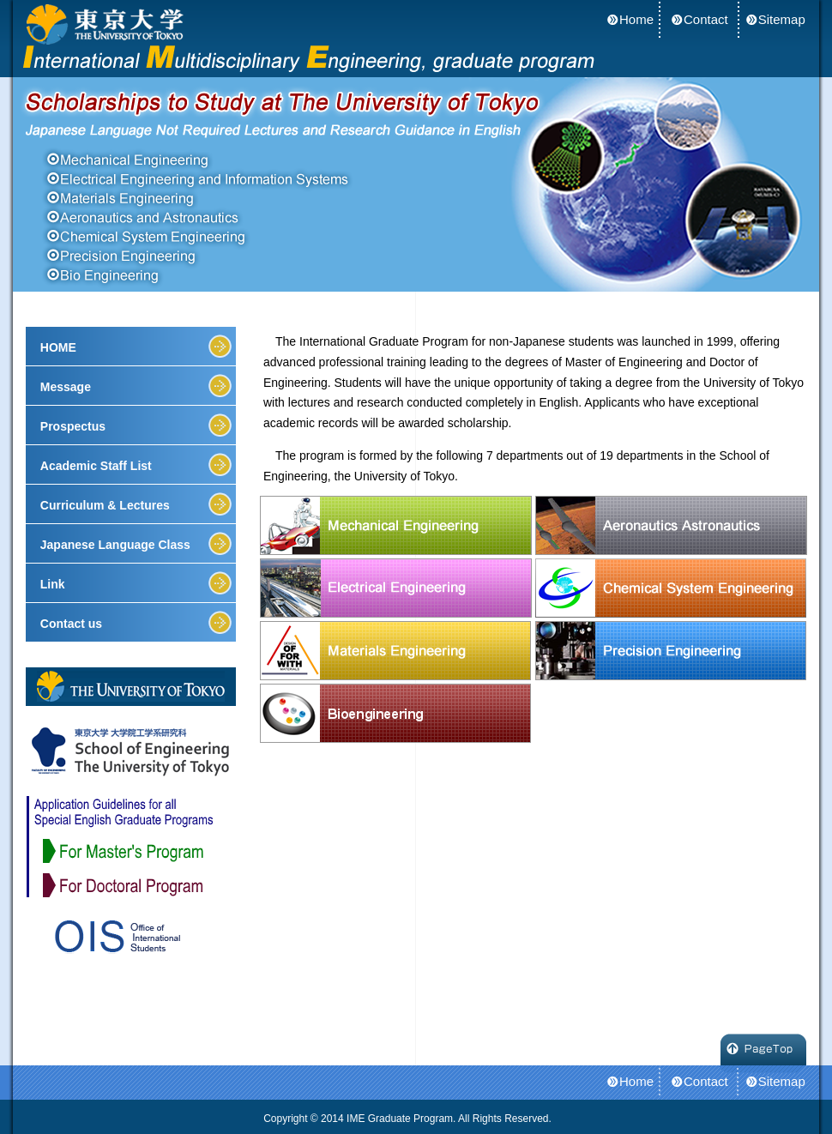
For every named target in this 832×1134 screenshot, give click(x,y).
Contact (706, 19)
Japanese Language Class (115, 545)
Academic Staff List (96, 466)
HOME (58, 347)
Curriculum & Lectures (105, 505)
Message (65, 387)
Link (52, 584)
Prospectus (73, 426)
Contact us (71, 623)
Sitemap (781, 19)
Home (636, 19)
